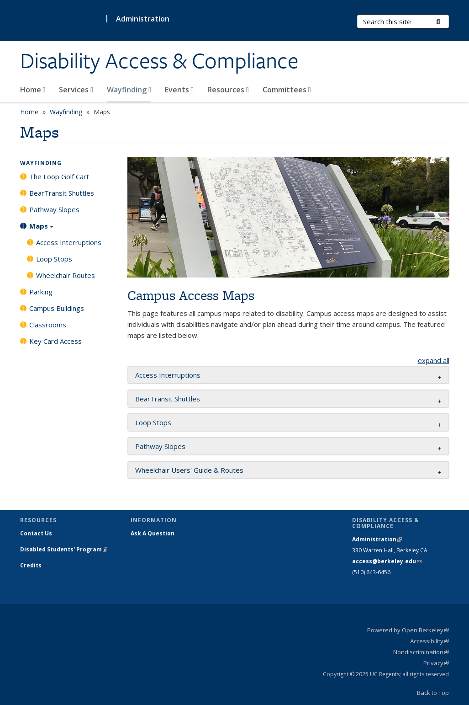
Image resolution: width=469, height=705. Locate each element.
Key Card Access (55, 341)
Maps (41, 229)
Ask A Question (152, 533)
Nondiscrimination (421, 652)
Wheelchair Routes (65, 275)
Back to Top (433, 693)
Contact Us (36, 533)
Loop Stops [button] (153, 422)
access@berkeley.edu (387, 561)
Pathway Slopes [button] (160, 446)
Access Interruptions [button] (167, 374)
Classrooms (47, 324)
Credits (31, 565)
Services (76, 90)
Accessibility (429, 641)
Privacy (436, 663)
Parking (41, 291)
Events (179, 90)
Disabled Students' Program (63, 549)
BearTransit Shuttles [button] (167, 398)
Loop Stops (54, 258)
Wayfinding (129, 90)
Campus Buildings (56, 308)
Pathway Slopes (54, 209)
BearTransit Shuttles (61, 193)
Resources (228, 90)
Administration (142, 19)
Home (33, 90)
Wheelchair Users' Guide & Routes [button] (189, 470)
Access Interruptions (68, 242)
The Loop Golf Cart (59, 176)
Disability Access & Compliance (159, 61)
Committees (287, 90)
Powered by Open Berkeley (408, 630)
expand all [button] (433, 360)
